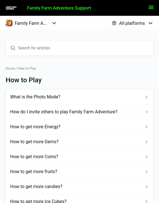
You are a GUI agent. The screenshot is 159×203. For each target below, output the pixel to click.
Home (10, 68)
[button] (151, 9)
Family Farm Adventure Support (59, 8)
